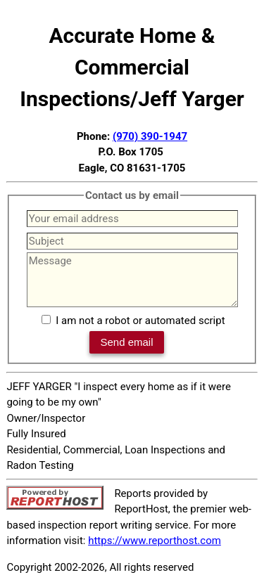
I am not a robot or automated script (140, 320)
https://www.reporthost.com (154, 540)
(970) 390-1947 (150, 136)
